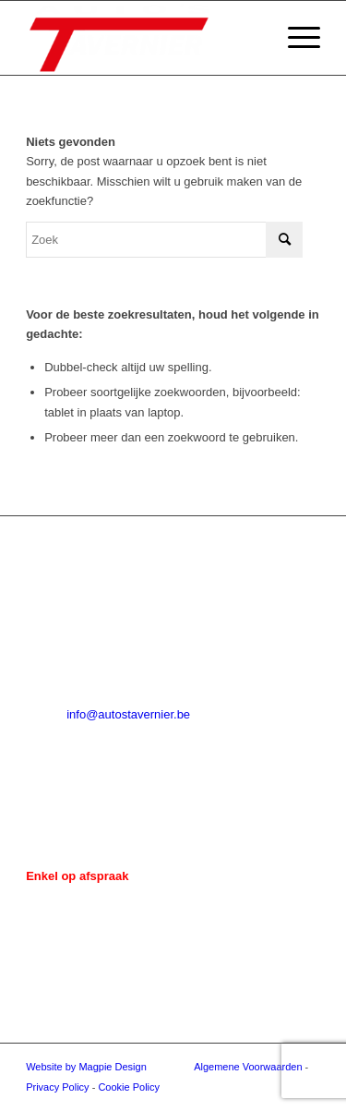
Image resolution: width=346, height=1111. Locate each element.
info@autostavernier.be (128, 714)
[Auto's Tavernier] (143, 38)
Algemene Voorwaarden (248, 1066)
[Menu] (294, 38)
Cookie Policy (129, 1087)
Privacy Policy (57, 1087)
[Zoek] (164, 240)
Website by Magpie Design (86, 1066)
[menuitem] (294, 38)
